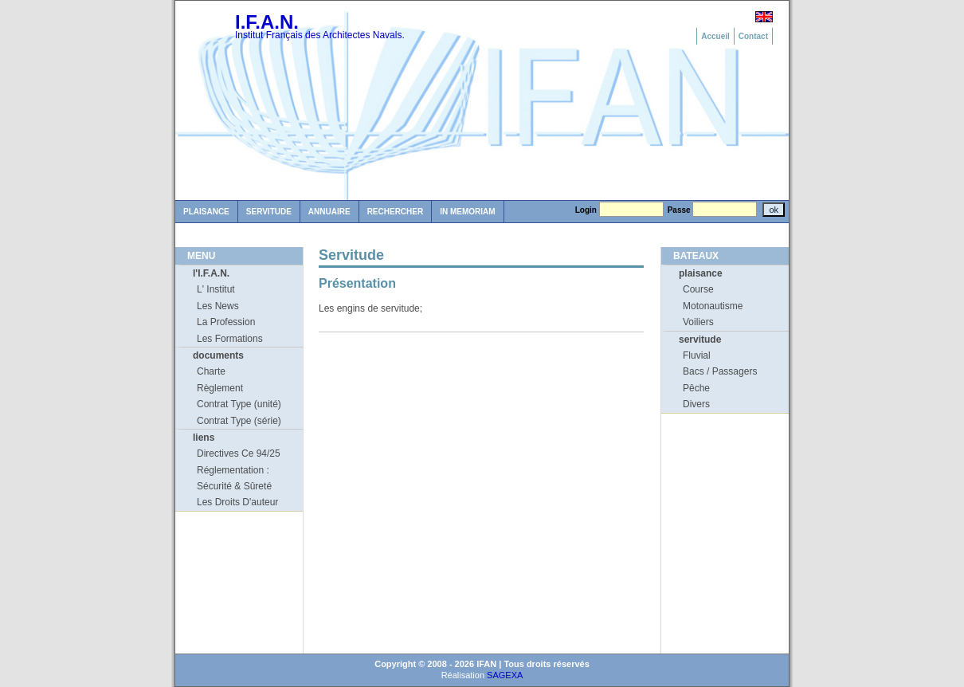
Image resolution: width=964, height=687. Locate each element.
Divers (696, 404)
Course (698, 289)
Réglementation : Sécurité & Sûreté (234, 478)
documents (218, 355)
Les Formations (230, 338)
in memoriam (467, 211)
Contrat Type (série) (239, 420)
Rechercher (395, 211)
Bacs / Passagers (720, 371)
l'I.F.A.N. (211, 273)
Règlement (220, 388)
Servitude (269, 211)
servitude (700, 339)
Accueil (715, 36)
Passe (679, 210)
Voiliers (698, 322)
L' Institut (216, 289)
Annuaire (329, 211)
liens (203, 437)
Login (586, 210)
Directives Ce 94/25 (238, 453)
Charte (211, 371)
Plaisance (206, 211)
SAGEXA (505, 675)
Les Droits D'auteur (237, 502)
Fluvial (697, 355)
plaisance (701, 273)
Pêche (696, 388)
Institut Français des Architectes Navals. (320, 35)
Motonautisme (713, 306)
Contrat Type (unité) (239, 404)
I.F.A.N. (267, 22)
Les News (218, 306)
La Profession (226, 322)
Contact (753, 36)
